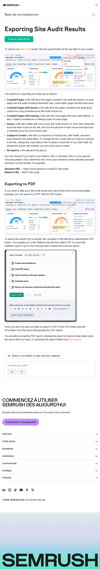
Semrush (7, 434)
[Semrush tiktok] (15, 490)
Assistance (8, 456)
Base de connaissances (21, 15)
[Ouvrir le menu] (96, 5)
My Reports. (75, 339)
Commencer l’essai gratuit (20, 422)
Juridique (7, 470)
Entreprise (7, 449)
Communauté (9, 463)
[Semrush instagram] (10, 490)
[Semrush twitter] (33, 490)
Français (6, 478)
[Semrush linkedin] (4, 490)
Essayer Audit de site (19, 39)
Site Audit (26, 49)
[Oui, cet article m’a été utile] (12, 372)
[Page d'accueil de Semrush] (10, 5)
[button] (21, 372)
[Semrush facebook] (27, 490)
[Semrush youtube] (21, 490)
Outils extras (8, 441)
